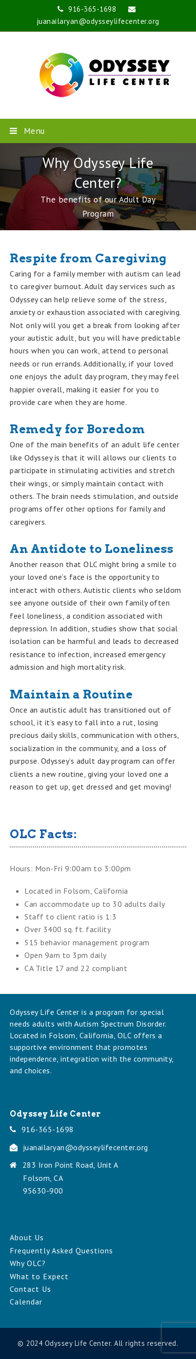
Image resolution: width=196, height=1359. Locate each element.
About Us (27, 1237)
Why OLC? (28, 1263)
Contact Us (30, 1289)
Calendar (26, 1301)
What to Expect (39, 1276)
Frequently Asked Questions (61, 1250)
